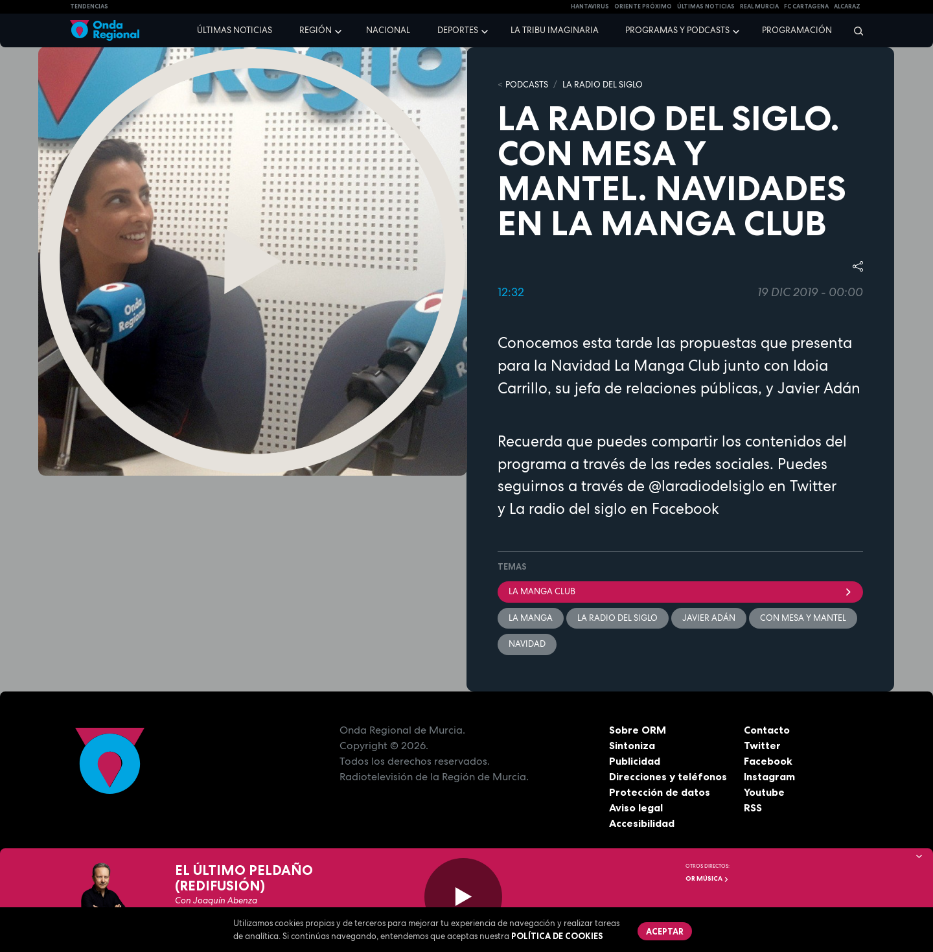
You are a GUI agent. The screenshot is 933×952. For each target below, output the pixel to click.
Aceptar (665, 931)
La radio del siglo (568, 508)
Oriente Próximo (643, 6)
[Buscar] (854, 30)
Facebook (768, 760)
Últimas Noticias (706, 6)
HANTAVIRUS (590, 6)
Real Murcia (759, 6)
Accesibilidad (641, 823)
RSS (753, 807)
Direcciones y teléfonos (668, 776)
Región (315, 30)
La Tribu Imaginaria (555, 30)
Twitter (762, 745)
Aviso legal (636, 807)
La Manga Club (680, 591)
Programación (797, 30)
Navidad (527, 643)
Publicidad (634, 760)
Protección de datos (659, 791)
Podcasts (526, 84)
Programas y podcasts (677, 30)
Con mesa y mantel (803, 617)
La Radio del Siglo (602, 84)
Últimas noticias (234, 30)
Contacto (767, 729)
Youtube (764, 791)
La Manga (531, 617)
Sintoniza (632, 745)
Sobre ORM (637, 729)
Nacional (388, 30)
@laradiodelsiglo (707, 486)
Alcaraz (847, 6)
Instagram (769, 776)
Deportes (457, 30)
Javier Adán (708, 617)
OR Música (707, 878)
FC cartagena (806, 6)
